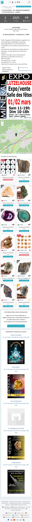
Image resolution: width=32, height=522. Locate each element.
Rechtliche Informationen (15, 501)
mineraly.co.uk (19, 513)
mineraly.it (16, 515)
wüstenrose (22, 250)
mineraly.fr (9, 513)
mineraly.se (25, 517)
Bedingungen (5, 501)
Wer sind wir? (5, 503)
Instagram (22, 507)
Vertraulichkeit (25, 501)
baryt (4, 200)
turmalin (21, 175)
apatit (4, 175)
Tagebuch (4, 6)
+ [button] (2, 122)
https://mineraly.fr (16, 510)
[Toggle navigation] (29, 2)
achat (4, 224)
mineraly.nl (7, 517)
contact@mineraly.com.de (18, 508)
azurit (4, 300)
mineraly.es (25, 515)
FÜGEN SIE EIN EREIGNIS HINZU (16, 326)
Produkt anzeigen (8, 179)
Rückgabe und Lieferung (15, 503)
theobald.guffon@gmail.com (24, 70)
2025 (10, 6)
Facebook (15, 507)
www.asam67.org (24, 67)
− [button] (2, 124)
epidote (21, 200)
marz (14, 6)
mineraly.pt (16, 517)
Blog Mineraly (6, 507)
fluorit (4, 276)
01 (2, 7)
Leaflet (16, 153)
